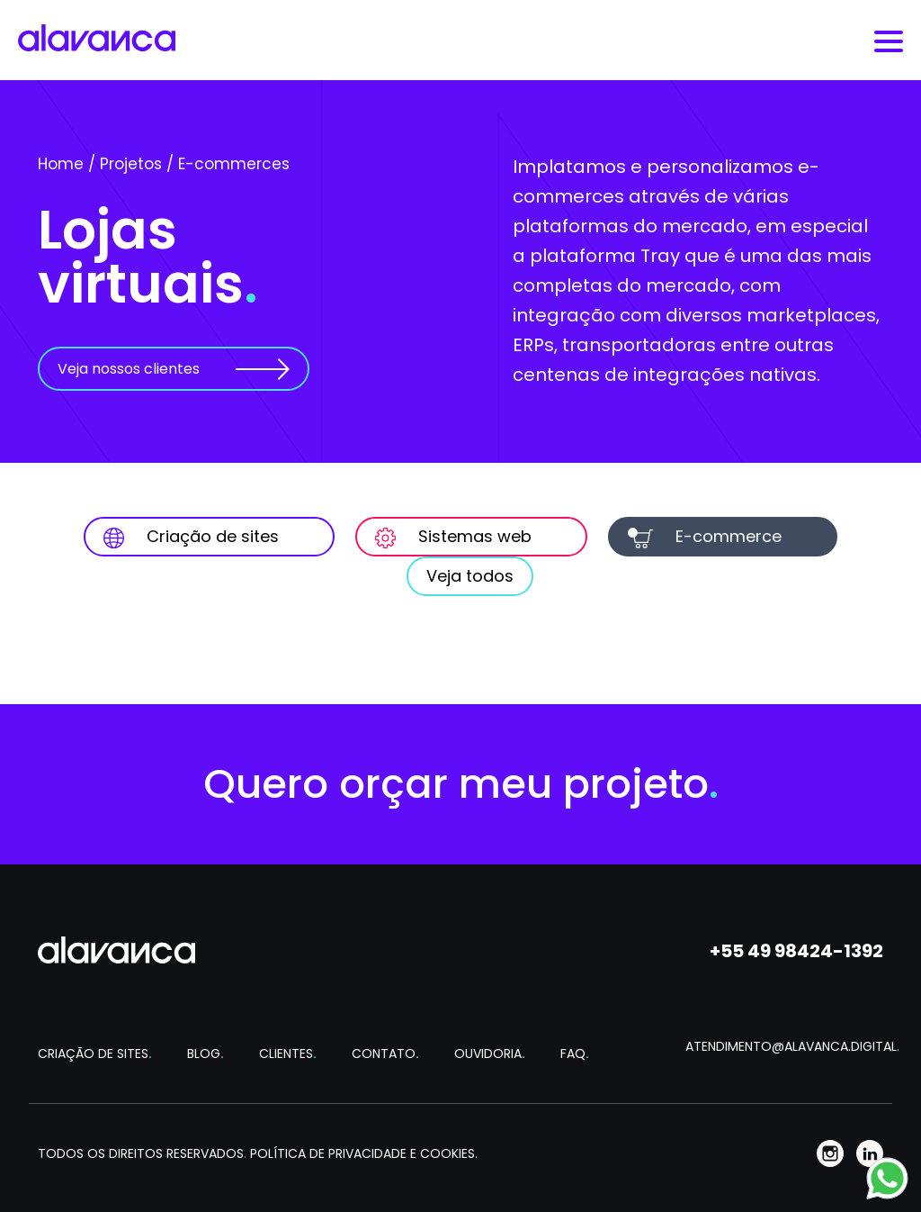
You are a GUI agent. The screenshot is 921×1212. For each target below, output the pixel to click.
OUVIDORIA (489, 1054)
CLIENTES (288, 1054)
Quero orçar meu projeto (461, 783)
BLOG (205, 1054)
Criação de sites (191, 537)
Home (61, 164)
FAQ (574, 1054)
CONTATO (385, 1054)
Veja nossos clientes (129, 368)
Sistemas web (453, 537)
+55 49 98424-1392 (796, 950)
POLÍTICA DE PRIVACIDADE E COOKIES (364, 1153)
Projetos (131, 164)
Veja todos (470, 576)
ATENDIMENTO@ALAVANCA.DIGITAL (784, 1046)
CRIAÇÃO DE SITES (95, 1054)
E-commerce (705, 537)
